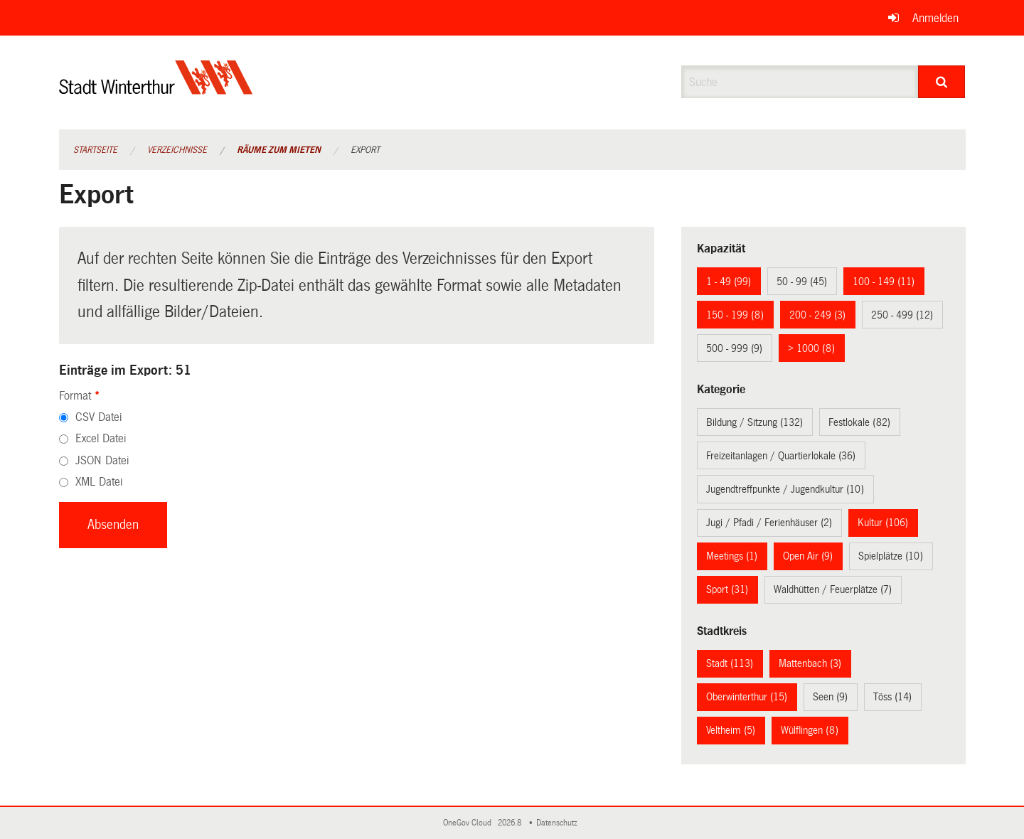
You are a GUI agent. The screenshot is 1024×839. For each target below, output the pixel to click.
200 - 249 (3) (817, 315)
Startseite (95, 150)
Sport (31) (727, 589)
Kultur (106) (883, 522)
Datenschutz (559, 823)
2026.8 (511, 823)
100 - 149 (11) (883, 281)
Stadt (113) (729, 663)
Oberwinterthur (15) (746, 696)
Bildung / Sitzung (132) (754, 422)
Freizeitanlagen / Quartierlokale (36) (780, 455)
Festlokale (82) (859, 422)
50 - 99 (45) (802, 281)
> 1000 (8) (811, 348)
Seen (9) (830, 696)
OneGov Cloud (469, 823)
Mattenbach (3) (810, 663)
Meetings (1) (731, 556)
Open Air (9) (808, 556)
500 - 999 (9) (734, 348)
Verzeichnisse (177, 150)
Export (365, 150)
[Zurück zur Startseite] (156, 89)
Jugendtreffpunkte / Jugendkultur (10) (785, 489)
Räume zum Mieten (279, 150)
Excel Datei (100, 438)
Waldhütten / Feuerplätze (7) (833, 589)
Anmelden (935, 18)
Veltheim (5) (730, 730)
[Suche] (942, 81)
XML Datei (98, 482)
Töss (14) (892, 696)
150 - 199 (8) (735, 315)
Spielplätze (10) (890, 556)
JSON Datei (102, 460)
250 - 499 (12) (902, 315)
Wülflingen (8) (809, 730)
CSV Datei (98, 417)
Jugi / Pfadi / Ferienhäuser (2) (769, 522)
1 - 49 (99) (728, 281)
